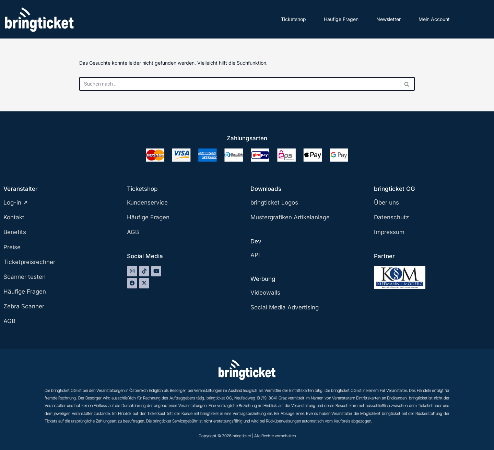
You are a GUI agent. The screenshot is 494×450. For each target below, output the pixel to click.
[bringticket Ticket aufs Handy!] (39, 19)
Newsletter (388, 19)
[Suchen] (239, 84)
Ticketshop (293, 19)
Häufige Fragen (341, 19)
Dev (255, 241)
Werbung (262, 278)
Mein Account (434, 19)
